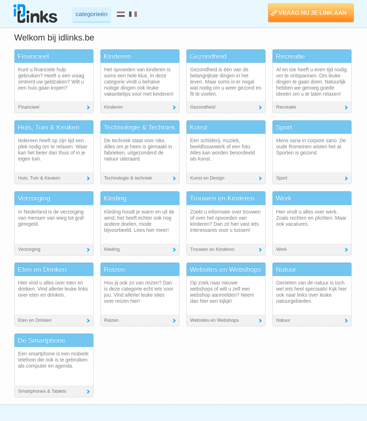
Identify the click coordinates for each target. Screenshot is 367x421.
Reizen (111, 320)
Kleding (112, 249)
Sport (281, 178)
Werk (281, 249)
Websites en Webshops (214, 320)
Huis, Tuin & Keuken (39, 178)
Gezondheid (202, 107)
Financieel (28, 107)
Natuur (283, 320)
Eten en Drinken (35, 320)
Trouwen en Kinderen (212, 249)
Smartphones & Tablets (42, 391)
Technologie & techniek (128, 178)
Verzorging (29, 249)
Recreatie (286, 107)
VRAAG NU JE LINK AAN (312, 13)
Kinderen (113, 107)
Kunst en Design (207, 178)
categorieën (92, 14)
